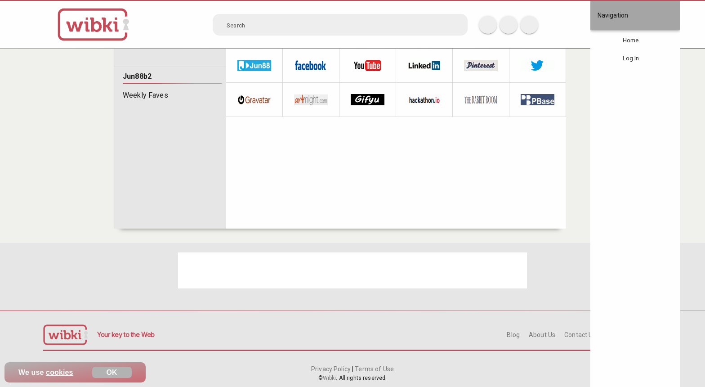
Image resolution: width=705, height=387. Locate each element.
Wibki (329, 378)
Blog (513, 334)
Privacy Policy (331, 369)
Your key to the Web (126, 334)
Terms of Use (373, 369)
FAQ (611, 334)
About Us (542, 334)
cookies (59, 372)
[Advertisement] (352, 270)
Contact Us (580, 334)
